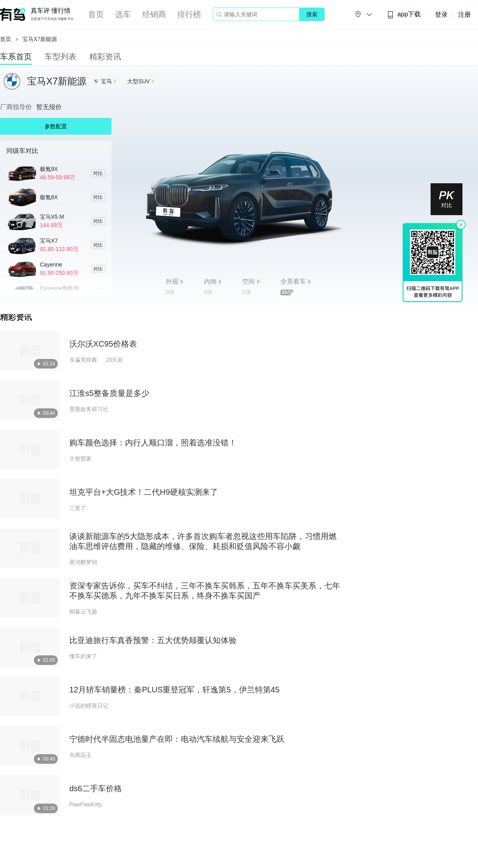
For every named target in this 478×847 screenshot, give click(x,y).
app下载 (404, 14)
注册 (464, 14)
